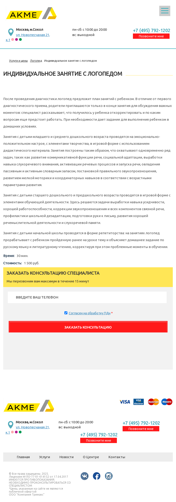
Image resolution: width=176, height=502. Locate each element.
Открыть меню (164, 11)
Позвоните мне (151, 36)
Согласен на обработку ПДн (89, 313)
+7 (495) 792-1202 (151, 30)
